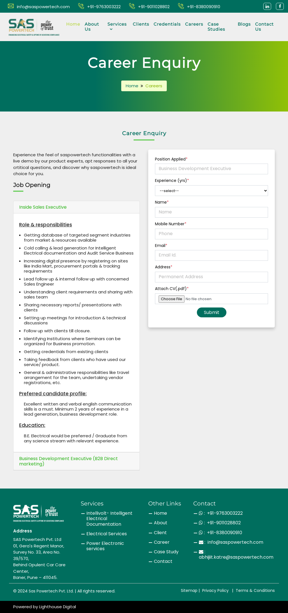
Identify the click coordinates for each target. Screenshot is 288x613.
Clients (141, 24)
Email (161, 245)
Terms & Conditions (255, 590)
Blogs (244, 24)
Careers (194, 24)
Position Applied (171, 159)
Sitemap (189, 590)
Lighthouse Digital (57, 607)
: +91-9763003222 (221, 513)
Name (162, 202)
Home (73, 24)
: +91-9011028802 (220, 523)
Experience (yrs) (172, 180)
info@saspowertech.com (39, 7)
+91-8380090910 (199, 7)
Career (162, 542)
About (160, 523)
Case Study (166, 552)
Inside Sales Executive (43, 207)
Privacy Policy (215, 590)
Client (160, 532)
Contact (163, 561)
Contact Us (264, 26)
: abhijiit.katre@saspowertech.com (236, 554)
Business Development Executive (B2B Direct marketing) (68, 461)
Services (117, 26)
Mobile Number (170, 224)
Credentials (167, 24)
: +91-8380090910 (220, 532)
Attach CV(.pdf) (172, 288)
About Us (92, 26)
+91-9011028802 (149, 7)
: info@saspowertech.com (231, 542)
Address (163, 267)
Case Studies (216, 26)
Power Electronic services (105, 546)
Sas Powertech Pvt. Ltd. (51, 591)
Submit (211, 312)
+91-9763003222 (99, 7)
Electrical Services (106, 533)
